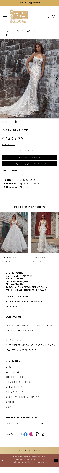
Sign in (9, 407)
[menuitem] (5, 17)
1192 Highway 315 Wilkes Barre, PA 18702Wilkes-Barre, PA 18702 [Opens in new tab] (29, 332)
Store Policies (14, 381)
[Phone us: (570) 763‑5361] (46, 17)
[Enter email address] (27, 428)
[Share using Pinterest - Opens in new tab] (16, 123)
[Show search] (53, 17)
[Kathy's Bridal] (18, 17)
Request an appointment (20, 355)
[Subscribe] (48, 428)
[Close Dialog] (3, 466)
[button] (5, 17)
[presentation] (14, 237)
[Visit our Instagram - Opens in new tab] (32, 440)
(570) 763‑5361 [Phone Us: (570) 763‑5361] (13, 345)
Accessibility (13, 391)
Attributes (10, 175)
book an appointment (30, 160)
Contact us (12, 376)
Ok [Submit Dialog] (56, 467)
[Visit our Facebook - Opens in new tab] (25, 440)
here (36, 471)
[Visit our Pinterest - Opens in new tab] (39, 440)
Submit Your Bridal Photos (22, 402)
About (9, 371)
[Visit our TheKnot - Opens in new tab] (45, 440)
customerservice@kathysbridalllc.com (30, 350)
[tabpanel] (29, 79)
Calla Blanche (25, 32)
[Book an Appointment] (29, 3)
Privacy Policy (14, 397)
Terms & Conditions (17, 386)
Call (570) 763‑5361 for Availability (29, 167)
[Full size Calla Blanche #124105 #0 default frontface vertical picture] (29, 79)
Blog (8, 412)
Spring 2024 (11, 36)
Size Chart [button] (9, 145)
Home (6, 32)
